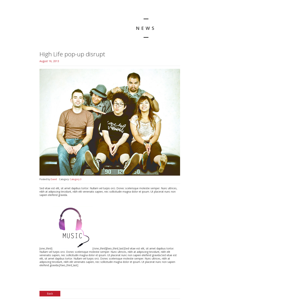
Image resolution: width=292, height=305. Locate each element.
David (54, 179)
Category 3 (75, 179)
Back (50, 293)
